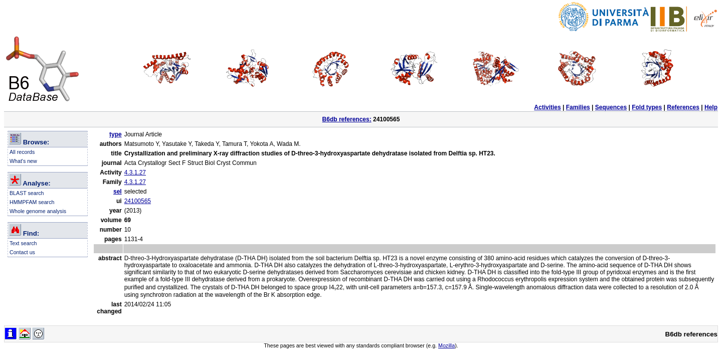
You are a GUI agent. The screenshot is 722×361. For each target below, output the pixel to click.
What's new (23, 161)
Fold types (647, 107)
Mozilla (446, 345)
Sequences (611, 107)
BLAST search (27, 193)
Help (710, 107)
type (115, 134)
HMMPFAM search (32, 202)
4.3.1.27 (135, 172)
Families (578, 107)
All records (22, 152)
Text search (23, 243)
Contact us (22, 252)
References (683, 107)
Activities (547, 107)
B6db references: (347, 119)
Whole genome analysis (38, 211)
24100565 (137, 201)
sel (117, 191)
